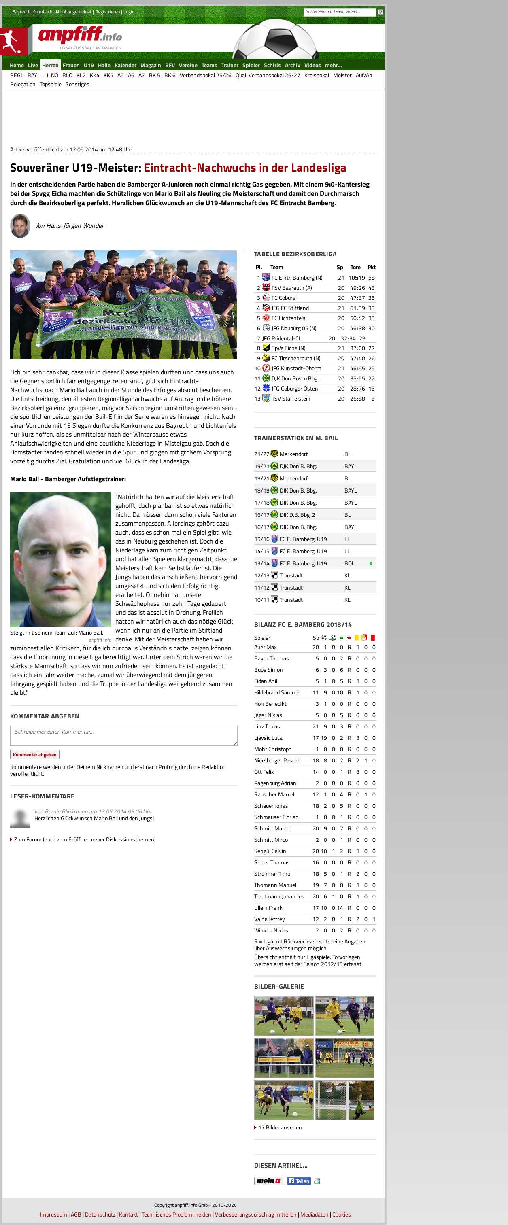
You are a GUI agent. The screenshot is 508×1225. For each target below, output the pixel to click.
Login (128, 11)
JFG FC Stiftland (290, 308)
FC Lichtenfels (289, 318)
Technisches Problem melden (176, 1214)
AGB (76, 1214)
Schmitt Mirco (271, 839)
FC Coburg (283, 297)
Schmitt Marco (271, 828)
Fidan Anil (265, 681)
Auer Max (265, 647)
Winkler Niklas (271, 930)
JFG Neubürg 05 (290, 328)
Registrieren (107, 11)
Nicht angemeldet (73, 11)
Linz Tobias (267, 726)
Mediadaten (314, 1214)
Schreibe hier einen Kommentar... (124, 736)
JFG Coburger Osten (295, 388)
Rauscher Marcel (274, 794)
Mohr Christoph (273, 749)
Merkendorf (294, 454)
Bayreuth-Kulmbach (32, 11)
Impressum (53, 1214)
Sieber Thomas (272, 862)
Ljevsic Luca (268, 737)
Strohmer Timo (272, 873)
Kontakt (128, 1214)
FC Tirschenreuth (292, 358)
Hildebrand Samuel (276, 692)
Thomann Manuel (275, 885)
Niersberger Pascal (276, 760)
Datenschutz (100, 1214)
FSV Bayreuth (288, 287)
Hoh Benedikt (270, 703)
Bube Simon (268, 669)
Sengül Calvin (270, 851)
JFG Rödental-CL (282, 338)
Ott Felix (264, 771)
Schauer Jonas (271, 805)
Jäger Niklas (268, 715)
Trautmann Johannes (279, 896)
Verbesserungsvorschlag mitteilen (256, 1214)
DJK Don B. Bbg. (298, 466)
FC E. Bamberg (297, 539)
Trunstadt (291, 575)
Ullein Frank (268, 907)
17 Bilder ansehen (280, 1127)
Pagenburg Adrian (275, 783)
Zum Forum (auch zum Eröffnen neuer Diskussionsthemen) (85, 839)
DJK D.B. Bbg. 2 (297, 514)
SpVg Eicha (285, 348)
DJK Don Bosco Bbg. (295, 378)
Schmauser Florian (276, 817)
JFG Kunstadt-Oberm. (297, 368)
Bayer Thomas (271, 658)
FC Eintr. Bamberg (293, 277)
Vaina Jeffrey (269, 919)
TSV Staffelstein (291, 398)
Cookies (341, 1214)
